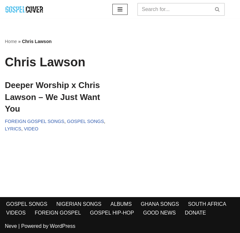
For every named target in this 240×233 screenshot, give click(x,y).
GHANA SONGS (160, 204)
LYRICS (13, 128)
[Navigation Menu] (120, 9)
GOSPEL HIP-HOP (112, 213)
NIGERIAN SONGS (78, 204)
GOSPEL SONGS (85, 121)
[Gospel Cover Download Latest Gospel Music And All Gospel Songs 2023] (24, 9)
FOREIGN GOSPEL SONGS (34, 121)
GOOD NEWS (159, 213)
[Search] (173, 9)
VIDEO (31, 128)
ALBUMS (121, 204)
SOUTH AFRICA (207, 204)
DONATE (195, 213)
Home (11, 41)
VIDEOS (16, 213)
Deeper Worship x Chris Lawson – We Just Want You (52, 97)
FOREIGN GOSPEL (58, 213)
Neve (11, 226)
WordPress (62, 226)
